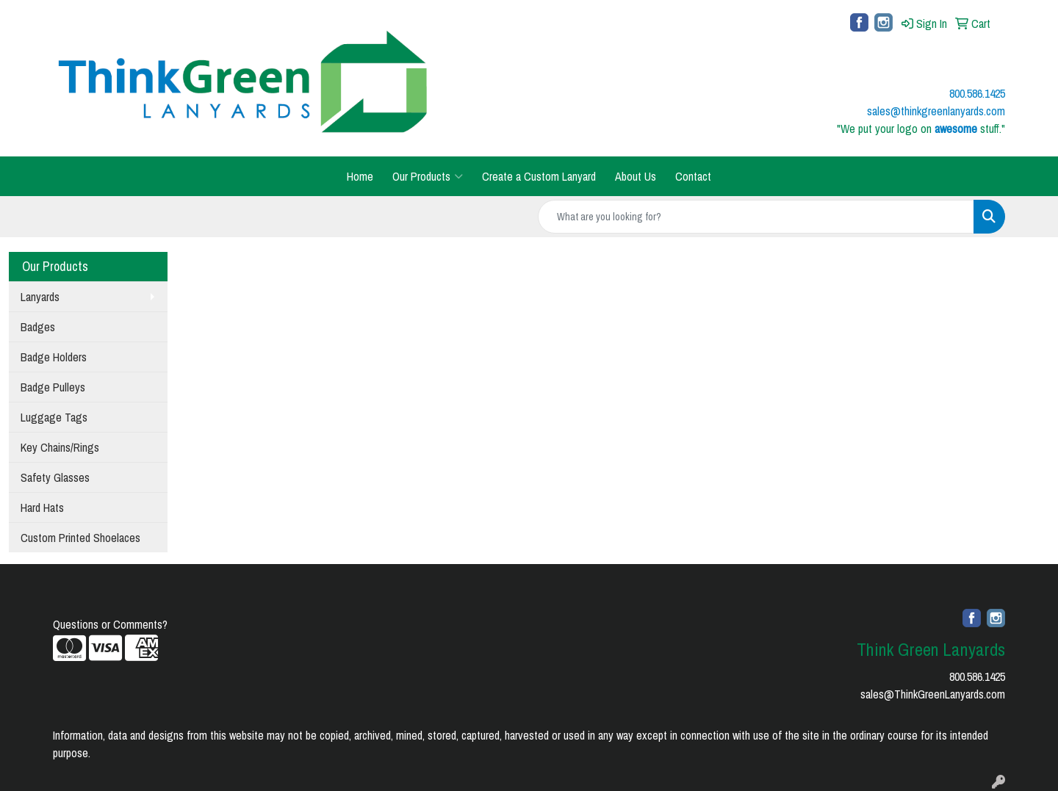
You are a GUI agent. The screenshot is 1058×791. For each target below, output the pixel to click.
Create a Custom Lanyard (539, 176)
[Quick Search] (756, 217)
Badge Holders (54, 357)
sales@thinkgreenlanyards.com (936, 111)
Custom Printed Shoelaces (80, 538)
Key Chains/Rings (60, 447)
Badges (38, 327)
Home (360, 176)
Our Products (427, 176)
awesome (956, 128)
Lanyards (40, 297)
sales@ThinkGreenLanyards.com (932, 694)
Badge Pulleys (53, 387)
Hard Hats (42, 507)
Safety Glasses (55, 477)
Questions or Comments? (110, 624)
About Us (635, 176)
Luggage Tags (54, 417)
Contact (693, 176)
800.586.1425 (977, 676)
